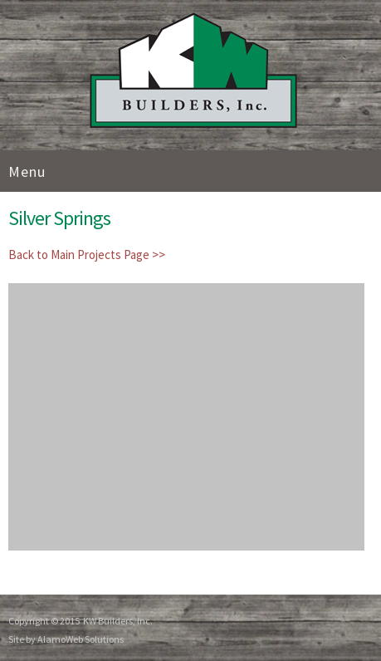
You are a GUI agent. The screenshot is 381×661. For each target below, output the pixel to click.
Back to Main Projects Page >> (86, 254)
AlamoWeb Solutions (80, 639)
